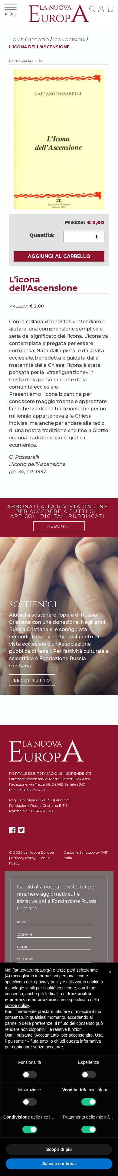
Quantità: (41, 235)
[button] (110, 972)
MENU (11, 10)
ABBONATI (59, 526)
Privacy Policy (23, 857)
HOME (16, 39)
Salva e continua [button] (59, 1163)
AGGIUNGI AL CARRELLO (59, 256)
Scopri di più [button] (59, 1149)
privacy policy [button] (49, 981)
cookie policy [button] (17, 1005)
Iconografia (69, 39)
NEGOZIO (38, 39)
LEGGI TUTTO (32, 680)
